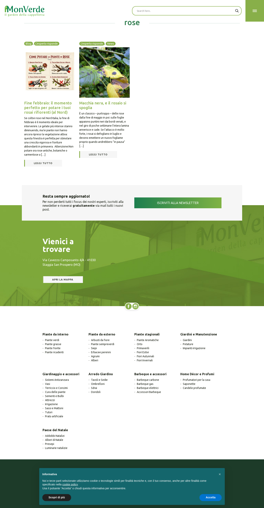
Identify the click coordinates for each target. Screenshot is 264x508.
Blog (28, 43)
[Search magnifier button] (237, 11)
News (110, 43)
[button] (220, 474)
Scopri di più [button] (57, 497)
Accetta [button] (210, 497)
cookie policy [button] (70, 484)
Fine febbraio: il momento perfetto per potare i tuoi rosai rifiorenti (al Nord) (48, 107)
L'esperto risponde (47, 43)
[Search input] (185, 11)
